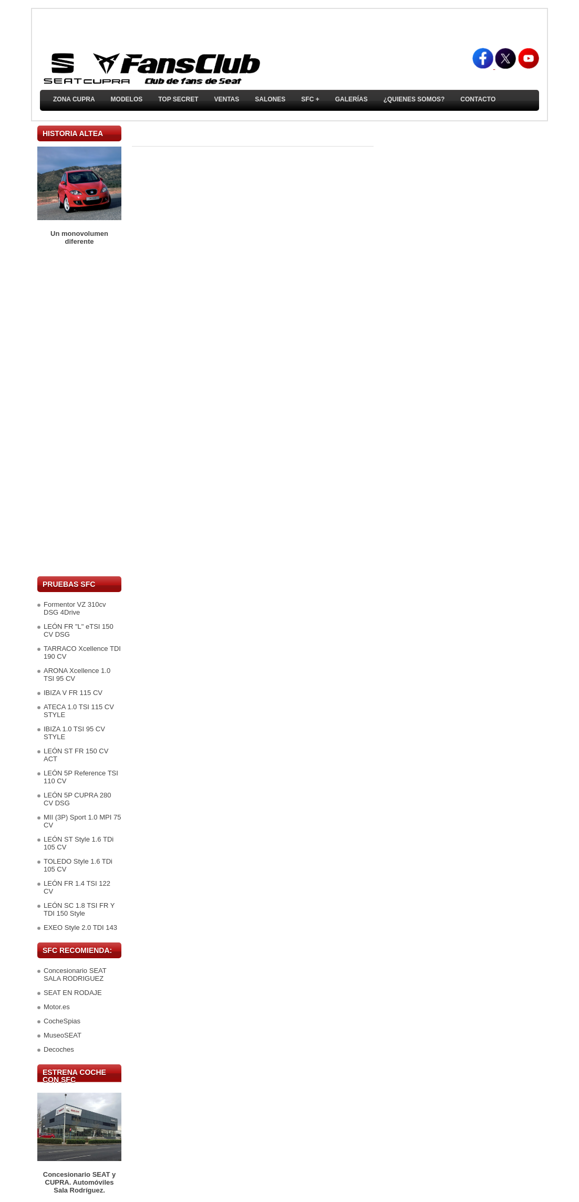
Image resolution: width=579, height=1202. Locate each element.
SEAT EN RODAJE (73, 993)
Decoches (59, 1049)
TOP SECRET (178, 99)
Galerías (351, 99)
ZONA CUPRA (74, 99)
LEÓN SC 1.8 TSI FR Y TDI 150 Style (79, 909)
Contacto (477, 99)
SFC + (310, 99)
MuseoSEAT (62, 1035)
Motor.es (57, 1007)
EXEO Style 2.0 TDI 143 (80, 927)
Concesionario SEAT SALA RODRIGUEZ (75, 974)
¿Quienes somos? (414, 99)
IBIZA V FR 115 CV (73, 693)
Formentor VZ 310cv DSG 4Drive (75, 608)
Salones (270, 99)
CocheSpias (62, 1021)
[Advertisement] (79, 410)
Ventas (226, 99)
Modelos (127, 99)
